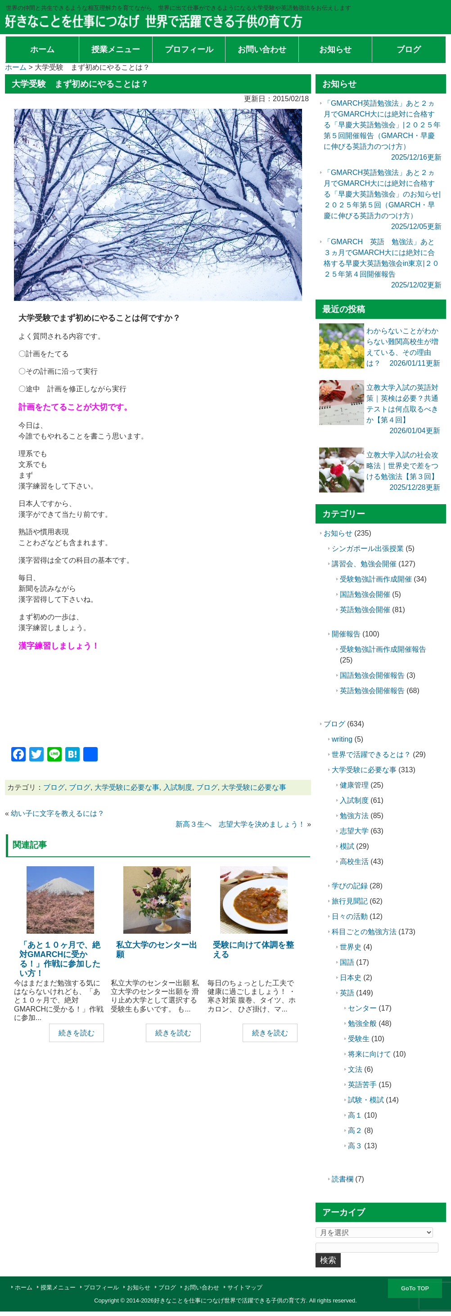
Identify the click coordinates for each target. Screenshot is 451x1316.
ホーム (23, 1287)
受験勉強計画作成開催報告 (383, 649)
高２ (355, 1130)
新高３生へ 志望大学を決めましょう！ (240, 824)
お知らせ (338, 533)
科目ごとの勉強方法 (364, 932)
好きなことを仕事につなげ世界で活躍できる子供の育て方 (230, 1300)
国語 (347, 962)
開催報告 (346, 634)
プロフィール (101, 1287)
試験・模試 (366, 1100)
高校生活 (354, 861)
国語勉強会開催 (365, 594)
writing (342, 739)
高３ (355, 1146)
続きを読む (77, 1033)
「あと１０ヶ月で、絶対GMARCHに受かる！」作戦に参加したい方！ (59, 959)
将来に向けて (369, 1054)
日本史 (350, 977)
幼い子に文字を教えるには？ (57, 813)
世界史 (350, 947)
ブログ (54, 787)
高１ (355, 1115)
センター (362, 1008)
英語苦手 (362, 1084)
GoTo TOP (415, 1288)
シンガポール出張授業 (368, 548)
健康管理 (354, 785)
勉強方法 (354, 815)
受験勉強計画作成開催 (376, 579)
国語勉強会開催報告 (372, 675)
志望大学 (354, 831)
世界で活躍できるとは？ (371, 754)
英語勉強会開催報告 (372, 690)
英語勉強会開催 (365, 609)
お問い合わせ (201, 1287)
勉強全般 (362, 1023)
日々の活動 (350, 916)
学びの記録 (350, 886)
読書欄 (342, 1179)
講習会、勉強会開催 (364, 564)
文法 (355, 1069)
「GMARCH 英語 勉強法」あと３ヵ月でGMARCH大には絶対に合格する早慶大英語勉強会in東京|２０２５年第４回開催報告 (381, 263)
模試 (347, 846)
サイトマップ (244, 1287)
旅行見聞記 (350, 901)
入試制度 (177, 787)
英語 (347, 993)
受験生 (359, 1039)
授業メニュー (58, 1287)
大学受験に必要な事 (127, 787)
